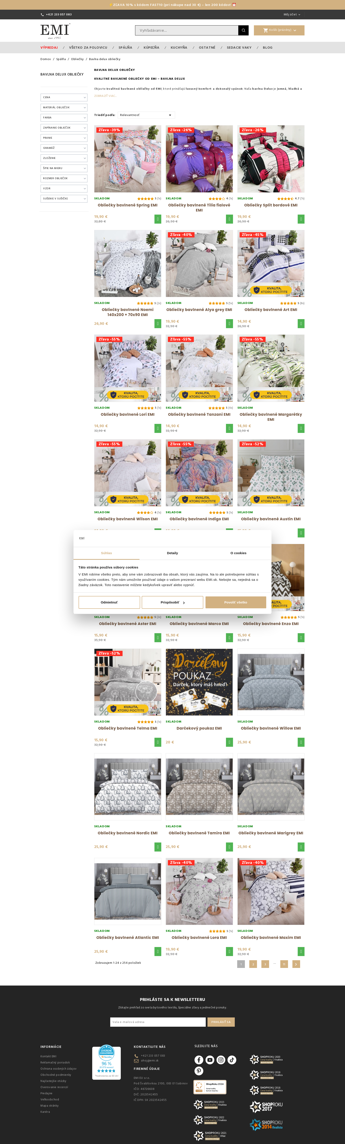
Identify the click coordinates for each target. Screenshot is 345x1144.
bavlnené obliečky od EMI (141, 89)
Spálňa (125, 47)
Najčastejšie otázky (53, 1081)
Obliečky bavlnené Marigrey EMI (271, 833)
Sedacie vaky (239, 47)
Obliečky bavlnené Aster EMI (127, 623)
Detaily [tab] (172, 553)
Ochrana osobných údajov (58, 1069)
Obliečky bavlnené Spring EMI (128, 205)
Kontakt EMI (48, 1056)
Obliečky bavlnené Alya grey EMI (199, 309)
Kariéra (45, 1112)
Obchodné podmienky (55, 1075)
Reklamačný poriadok (55, 1063)
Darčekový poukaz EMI (199, 728)
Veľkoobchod (49, 1100)
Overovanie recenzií (54, 1087)
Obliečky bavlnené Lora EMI (199, 937)
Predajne (46, 1093)
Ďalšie (296, 964)
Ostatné (207, 47)
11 (284, 964)
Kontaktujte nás (150, 1047)
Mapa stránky (49, 1106)
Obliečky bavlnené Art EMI (271, 309)
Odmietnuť (109, 602)
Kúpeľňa (151, 47)
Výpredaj (49, 47)
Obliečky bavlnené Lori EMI (127, 414)
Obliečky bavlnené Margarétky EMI (271, 417)
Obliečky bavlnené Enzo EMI (271, 623)
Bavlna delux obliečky (62, 74)
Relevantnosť (146, 115)
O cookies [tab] (239, 553)
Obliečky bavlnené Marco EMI (199, 623)
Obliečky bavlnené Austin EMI (271, 519)
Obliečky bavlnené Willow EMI (271, 728)
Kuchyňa (179, 47)
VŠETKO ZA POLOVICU (88, 47)
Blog (267, 47)
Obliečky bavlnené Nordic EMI (128, 833)
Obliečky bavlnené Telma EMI (127, 728)
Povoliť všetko (235, 602)
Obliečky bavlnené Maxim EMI (271, 937)
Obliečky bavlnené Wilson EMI (127, 519)
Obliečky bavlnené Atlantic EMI (127, 937)
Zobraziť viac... (105, 96)
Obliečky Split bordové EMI (271, 205)
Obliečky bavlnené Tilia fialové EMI (199, 207)
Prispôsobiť (173, 602)
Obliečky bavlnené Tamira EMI (199, 833)
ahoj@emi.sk (150, 1061)
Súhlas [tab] (106, 553)
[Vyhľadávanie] (187, 30)
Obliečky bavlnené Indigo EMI (199, 519)
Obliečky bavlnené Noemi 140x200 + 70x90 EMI (128, 312)
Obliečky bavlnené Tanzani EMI (199, 414)
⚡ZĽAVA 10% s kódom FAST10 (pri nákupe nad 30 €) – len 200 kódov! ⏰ (173, 4)
